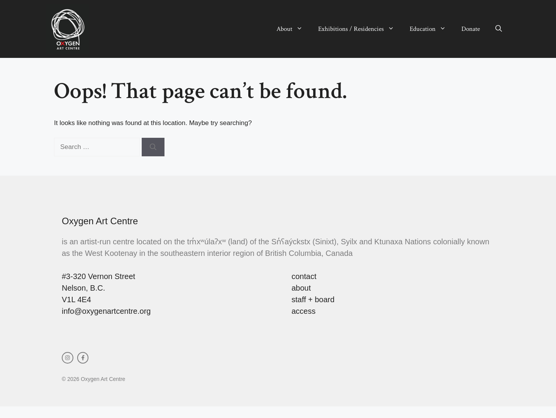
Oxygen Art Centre (100, 221)
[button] (499, 29)
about (301, 288)
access (303, 311)
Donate (470, 29)
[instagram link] (67, 358)
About (293, 29)
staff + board (313, 299)
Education (432, 29)
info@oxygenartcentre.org (106, 311)
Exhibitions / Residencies (360, 29)
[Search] (153, 147)
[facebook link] (83, 358)
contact (304, 276)
